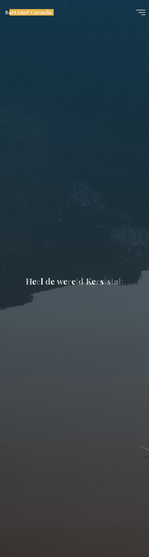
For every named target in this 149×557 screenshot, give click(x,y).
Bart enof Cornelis (28, 12)
